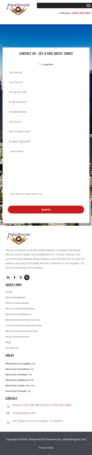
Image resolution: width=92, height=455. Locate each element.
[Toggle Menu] (88, 5)
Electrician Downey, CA (18, 391)
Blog (8, 342)
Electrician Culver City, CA (20, 385)
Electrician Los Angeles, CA (20, 363)
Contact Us (12, 348)
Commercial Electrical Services (24, 325)
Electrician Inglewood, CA (20, 380)
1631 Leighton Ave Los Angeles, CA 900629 (37, 421)
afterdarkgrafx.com (74, 439)
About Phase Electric (17, 336)
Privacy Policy (46, 447)
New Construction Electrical (22, 331)
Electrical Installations (18, 314)
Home (9, 291)
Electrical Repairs (16, 297)
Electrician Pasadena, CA (19, 369)
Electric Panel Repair (17, 303)
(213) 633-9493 (61, 405)
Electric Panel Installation (20, 308)
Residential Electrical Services (23, 319)
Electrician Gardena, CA (19, 374)
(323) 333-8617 (81, 13)
